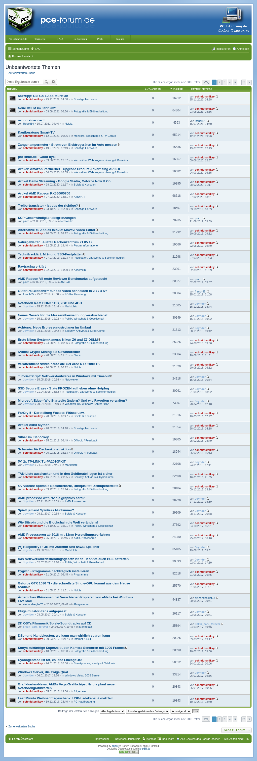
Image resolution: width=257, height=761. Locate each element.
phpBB (115, 746)
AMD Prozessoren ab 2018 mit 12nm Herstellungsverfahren (64, 534)
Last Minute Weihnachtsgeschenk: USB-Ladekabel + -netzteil (65, 698)
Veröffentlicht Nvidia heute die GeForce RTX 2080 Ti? (59, 364)
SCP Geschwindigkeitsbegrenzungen (47, 218)
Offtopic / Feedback (85, 440)
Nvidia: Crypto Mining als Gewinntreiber (49, 352)
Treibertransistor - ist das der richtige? (48, 205)
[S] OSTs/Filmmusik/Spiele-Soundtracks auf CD (55, 623)
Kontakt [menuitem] (151, 738)
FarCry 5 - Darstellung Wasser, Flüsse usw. (51, 413)
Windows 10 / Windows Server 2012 (87, 403)
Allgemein (80, 269)
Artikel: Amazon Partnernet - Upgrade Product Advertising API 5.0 (69, 169)
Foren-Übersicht (22, 738)
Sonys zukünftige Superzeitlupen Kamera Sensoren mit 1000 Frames (71, 648)
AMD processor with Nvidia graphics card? (51, 498)
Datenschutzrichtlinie (127, 738)
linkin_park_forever (35, 626)
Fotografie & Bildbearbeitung (91, 111)
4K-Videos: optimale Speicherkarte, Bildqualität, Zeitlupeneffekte (68, 486)
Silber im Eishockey (33, 437)
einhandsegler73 (33, 604)
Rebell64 (28, 123)
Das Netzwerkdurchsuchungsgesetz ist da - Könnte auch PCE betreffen (73, 559)
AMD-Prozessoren (76, 501)
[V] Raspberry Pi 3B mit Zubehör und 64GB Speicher (58, 547)
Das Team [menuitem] (168, 738)
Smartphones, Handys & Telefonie (94, 663)
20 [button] (243, 82)
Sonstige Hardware (85, 99)
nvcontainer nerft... (32, 120)
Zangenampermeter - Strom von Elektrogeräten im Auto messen (67, 144)
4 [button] (230, 82)
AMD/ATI (79, 196)
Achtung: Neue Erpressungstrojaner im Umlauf (54, 327)
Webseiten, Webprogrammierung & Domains (101, 160)
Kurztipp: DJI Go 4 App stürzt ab (43, 96)
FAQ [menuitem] (37, 48)
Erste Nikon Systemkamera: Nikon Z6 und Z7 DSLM (58, 339)
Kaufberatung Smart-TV (36, 132)
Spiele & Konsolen (85, 184)
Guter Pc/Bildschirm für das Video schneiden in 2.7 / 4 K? (62, 291)
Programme (81, 574)
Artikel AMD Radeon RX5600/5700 (44, 193)
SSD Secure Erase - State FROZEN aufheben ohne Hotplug (63, 388)
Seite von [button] (206, 82)
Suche (46, 82)
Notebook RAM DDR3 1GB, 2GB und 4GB (50, 303)
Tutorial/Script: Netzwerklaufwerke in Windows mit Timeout (64, 376)
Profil (100, 38)
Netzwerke (66, 221)
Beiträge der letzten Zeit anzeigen (91, 711)
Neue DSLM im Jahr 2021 (37, 108)
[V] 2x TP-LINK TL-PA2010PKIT (42, 461)
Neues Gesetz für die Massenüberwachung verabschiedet (63, 315)
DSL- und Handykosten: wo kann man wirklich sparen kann (64, 635)
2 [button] (219, 82)
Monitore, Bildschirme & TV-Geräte (95, 135)
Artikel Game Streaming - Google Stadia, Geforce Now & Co (64, 181)
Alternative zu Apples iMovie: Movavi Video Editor (56, 230)
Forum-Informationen (86, 245)
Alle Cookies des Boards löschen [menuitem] (200, 738)
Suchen (120, 38)
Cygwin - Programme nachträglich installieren (53, 571)
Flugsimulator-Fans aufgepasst (42, 611)
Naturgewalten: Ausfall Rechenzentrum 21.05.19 (55, 242)
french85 (28, 294)
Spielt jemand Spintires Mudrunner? (46, 510)
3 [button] (224, 82)
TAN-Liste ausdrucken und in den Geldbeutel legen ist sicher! (65, 474)
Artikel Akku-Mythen (33, 425)
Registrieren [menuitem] (223, 48)
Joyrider (28, 306)
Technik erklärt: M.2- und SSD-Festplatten (50, 254)
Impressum (102, 738)
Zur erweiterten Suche (21, 72)
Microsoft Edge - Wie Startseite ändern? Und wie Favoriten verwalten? (72, 400)
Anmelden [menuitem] (243, 48)
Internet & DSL (83, 638)
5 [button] (235, 82)
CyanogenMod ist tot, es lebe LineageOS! (50, 660)
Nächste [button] (249, 82)
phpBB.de (145, 748)
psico (26, 221)
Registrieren (80, 38)
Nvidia (69, 123)
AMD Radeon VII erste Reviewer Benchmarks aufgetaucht (62, 279)
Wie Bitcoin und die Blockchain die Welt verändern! (58, 522)
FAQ (60, 38)
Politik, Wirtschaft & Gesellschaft (84, 318)
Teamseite (40, 38)
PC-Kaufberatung (75, 294)
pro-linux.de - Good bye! (37, 157)
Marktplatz (71, 306)
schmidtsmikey (33, 99)
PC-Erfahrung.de (17, 38)
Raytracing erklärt (32, 266)
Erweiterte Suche (53, 82)
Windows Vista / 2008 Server (82, 675)
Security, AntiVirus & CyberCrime (85, 330)
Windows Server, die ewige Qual (43, 672)
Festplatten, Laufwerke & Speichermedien (99, 257)
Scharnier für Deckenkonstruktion (44, 449)
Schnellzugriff (20, 48)
